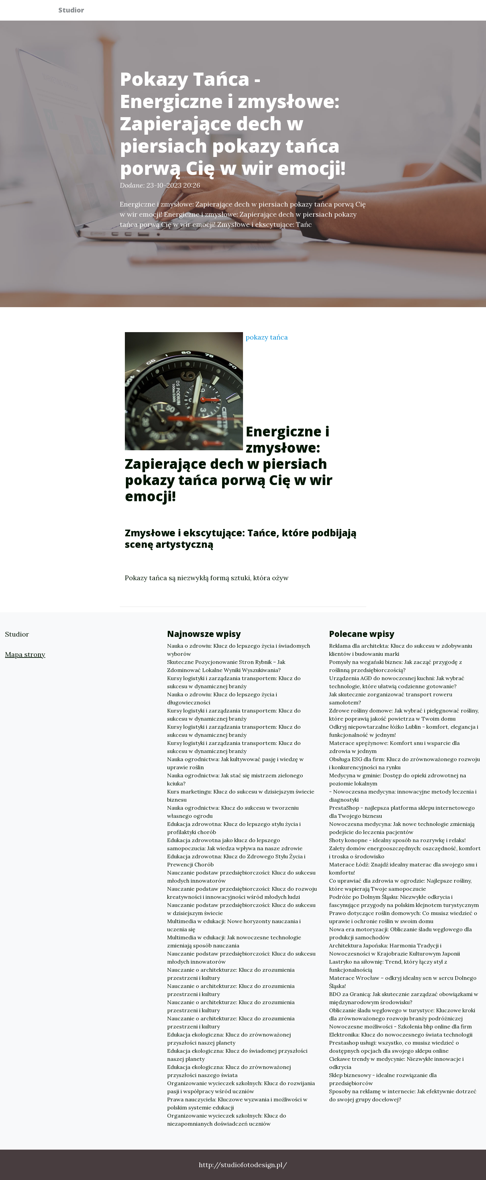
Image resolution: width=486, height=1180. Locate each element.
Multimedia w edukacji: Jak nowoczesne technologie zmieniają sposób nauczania (234, 941)
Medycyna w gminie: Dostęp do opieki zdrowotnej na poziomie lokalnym (397, 779)
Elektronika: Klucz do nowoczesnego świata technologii (401, 1034)
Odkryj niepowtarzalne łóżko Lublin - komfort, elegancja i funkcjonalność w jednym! (403, 730)
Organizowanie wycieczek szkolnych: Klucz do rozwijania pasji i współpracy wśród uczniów (241, 1087)
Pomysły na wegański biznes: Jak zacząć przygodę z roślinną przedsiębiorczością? (395, 666)
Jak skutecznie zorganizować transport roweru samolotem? (390, 698)
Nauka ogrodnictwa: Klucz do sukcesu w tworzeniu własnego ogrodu (233, 811)
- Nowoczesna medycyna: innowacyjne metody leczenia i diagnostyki (403, 795)
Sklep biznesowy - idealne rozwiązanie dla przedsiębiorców (383, 1079)
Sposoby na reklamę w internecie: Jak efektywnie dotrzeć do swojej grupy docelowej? (403, 1095)
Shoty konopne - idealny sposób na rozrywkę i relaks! (397, 840)
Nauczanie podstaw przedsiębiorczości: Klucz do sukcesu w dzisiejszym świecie (241, 909)
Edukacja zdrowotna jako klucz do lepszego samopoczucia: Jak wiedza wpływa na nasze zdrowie (234, 844)
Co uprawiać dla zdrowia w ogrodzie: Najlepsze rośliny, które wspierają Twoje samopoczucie (400, 884)
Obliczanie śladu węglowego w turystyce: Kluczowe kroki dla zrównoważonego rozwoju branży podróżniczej (402, 1014)
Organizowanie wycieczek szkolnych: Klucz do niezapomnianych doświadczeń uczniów (226, 1119)
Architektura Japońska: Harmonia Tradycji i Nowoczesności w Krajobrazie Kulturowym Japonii (394, 949)
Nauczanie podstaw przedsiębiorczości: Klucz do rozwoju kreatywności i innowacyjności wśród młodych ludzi (242, 892)
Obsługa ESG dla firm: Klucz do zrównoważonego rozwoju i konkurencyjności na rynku (404, 763)
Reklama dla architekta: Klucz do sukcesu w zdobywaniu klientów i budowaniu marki (400, 649)
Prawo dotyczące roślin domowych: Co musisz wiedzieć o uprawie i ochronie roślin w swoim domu (403, 917)
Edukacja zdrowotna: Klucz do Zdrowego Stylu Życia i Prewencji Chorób (236, 860)
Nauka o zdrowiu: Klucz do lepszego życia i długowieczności (222, 698)
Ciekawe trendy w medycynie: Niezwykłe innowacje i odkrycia (396, 1062)
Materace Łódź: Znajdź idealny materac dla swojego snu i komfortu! (403, 868)
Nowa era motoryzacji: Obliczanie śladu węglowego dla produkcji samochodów (400, 933)
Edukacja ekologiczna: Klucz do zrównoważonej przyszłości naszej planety (229, 1038)
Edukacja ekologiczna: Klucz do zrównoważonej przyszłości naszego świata (229, 1071)
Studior (75, 11)
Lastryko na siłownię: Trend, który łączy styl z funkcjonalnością (388, 965)
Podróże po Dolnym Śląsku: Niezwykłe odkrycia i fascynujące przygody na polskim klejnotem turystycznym (404, 900)
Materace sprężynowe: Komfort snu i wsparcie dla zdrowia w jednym (394, 747)
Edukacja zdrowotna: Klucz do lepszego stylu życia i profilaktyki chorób (234, 828)
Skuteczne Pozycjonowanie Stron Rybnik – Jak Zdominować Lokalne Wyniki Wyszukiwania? (226, 666)
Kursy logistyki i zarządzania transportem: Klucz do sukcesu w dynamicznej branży (234, 682)
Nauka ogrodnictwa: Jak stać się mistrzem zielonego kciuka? (235, 779)
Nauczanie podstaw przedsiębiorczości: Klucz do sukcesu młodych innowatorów (241, 876)
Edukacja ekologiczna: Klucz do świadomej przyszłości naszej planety (237, 1054)
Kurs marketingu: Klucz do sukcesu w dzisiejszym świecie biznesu (240, 795)
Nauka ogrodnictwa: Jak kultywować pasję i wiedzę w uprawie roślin (235, 763)
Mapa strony (25, 654)
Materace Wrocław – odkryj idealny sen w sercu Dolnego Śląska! (403, 981)
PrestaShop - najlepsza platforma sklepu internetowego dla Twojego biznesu (402, 811)
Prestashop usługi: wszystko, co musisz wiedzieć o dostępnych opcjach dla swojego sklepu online (394, 1046)
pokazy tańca (267, 337)
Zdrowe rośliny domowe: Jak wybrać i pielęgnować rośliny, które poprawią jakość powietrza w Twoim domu (404, 714)
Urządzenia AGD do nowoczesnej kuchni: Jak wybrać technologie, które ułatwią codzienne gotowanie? (396, 682)
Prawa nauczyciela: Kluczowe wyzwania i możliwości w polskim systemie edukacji (237, 1103)
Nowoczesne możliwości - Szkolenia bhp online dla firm (400, 1026)
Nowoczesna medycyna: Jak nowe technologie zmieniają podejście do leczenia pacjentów (402, 828)
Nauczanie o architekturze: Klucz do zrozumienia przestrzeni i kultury (231, 973)
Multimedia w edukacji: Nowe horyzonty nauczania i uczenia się (234, 925)
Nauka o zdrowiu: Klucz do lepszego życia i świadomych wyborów (238, 649)
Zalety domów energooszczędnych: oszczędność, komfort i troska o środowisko (405, 852)
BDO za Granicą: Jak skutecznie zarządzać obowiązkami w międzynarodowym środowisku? (403, 998)
